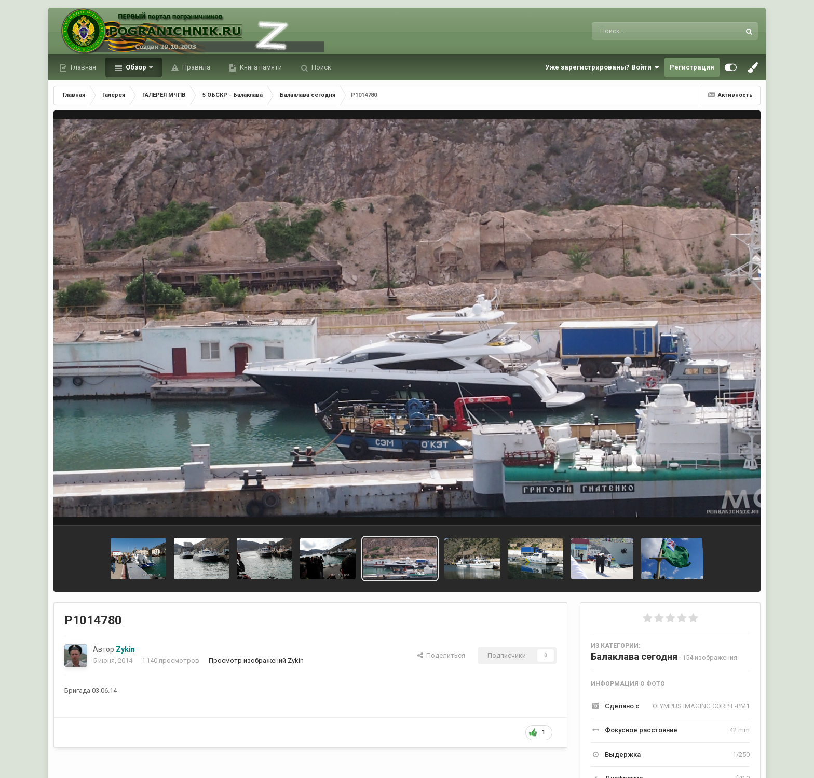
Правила (195, 67)
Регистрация (692, 67)
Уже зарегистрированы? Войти (602, 67)
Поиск (320, 67)
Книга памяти (260, 67)
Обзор (136, 67)
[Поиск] (646, 31)
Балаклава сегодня (634, 656)
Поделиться (441, 655)
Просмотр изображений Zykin (256, 660)
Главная (82, 67)
